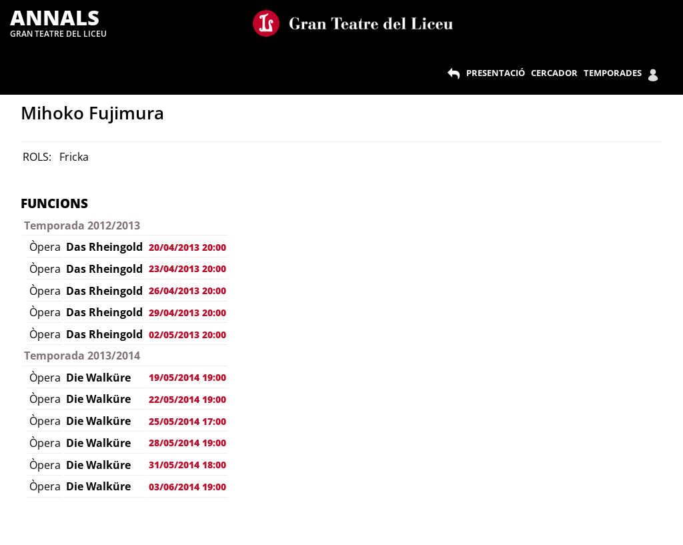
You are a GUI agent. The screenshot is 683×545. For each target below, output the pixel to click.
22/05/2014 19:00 (187, 399)
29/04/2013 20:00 (187, 312)
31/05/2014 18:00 (187, 464)
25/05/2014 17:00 (187, 421)
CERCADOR (554, 73)
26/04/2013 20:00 (187, 290)
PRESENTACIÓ (495, 73)
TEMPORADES (613, 73)
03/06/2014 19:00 (187, 486)
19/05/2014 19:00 (187, 377)
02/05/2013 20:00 (187, 334)
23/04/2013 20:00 (187, 268)
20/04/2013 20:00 (187, 247)
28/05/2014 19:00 (187, 442)
